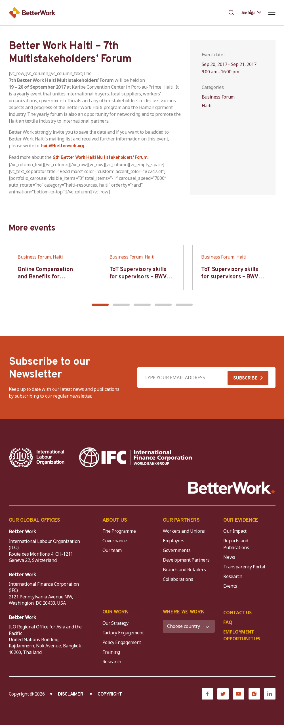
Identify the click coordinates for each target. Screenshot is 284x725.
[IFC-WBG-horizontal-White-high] (135, 457)
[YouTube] (238, 694)
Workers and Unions (184, 531)
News (229, 557)
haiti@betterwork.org (62, 146)
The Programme (119, 531)
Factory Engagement (123, 633)
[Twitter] (223, 694)
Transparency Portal (244, 567)
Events (230, 586)
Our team (112, 550)
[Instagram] (254, 694)
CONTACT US (237, 612)
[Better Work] (231, 487)
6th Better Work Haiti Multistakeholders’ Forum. (100, 158)
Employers (173, 541)
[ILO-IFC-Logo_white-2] (37, 457)
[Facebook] (207, 694)
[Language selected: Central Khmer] (251, 12)
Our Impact (235, 531)
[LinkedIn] (269, 694)
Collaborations (178, 579)
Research (232, 576)
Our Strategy (115, 623)
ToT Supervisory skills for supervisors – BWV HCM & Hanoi (138, 277)
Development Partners (186, 560)
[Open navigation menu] (271, 12)
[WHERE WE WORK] (189, 626)
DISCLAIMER (70, 694)
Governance (114, 541)
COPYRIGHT (110, 694)
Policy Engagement (122, 642)
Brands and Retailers (184, 569)
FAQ (227, 622)
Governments (176, 550)
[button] (100, 305)
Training (111, 652)
